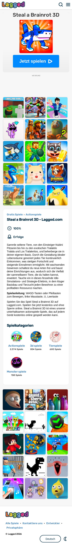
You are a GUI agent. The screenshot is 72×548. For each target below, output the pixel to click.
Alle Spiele (12, 523)
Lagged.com (18, 514)
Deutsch (50, 538)
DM (65, 538)
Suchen (61, 4)
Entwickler (53, 523)
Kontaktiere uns (32, 523)
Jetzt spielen (32, 61)
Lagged (14, 4)
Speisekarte (68, 4)
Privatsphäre (14, 527)
